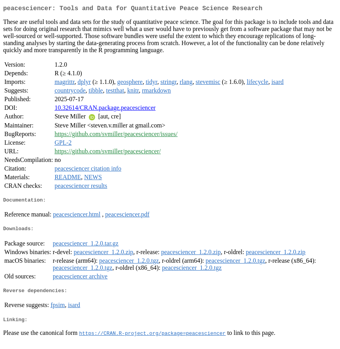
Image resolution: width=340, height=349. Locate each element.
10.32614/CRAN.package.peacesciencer (104, 109)
